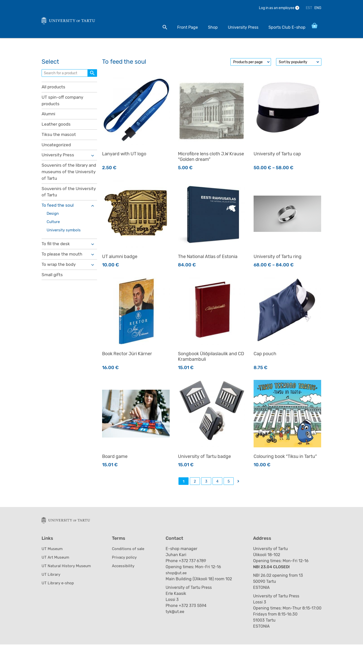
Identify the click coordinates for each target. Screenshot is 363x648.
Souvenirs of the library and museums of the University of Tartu (66, 176)
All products (54, 89)
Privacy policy (126, 560)
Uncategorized (57, 148)
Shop (208, 27)
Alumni (49, 117)
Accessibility (125, 569)
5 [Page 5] (229, 483)
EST (309, 8)
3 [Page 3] (206, 483)
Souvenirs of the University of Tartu (61, 197)
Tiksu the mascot (59, 138)
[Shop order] (298, 63)
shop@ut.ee (178, 576)
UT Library (51, 577)
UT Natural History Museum (67, 569)
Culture (54, 228)
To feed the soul (58, 211)
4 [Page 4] (217, 483)
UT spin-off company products (64, 103)
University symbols (64, 236)
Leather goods (57, 127)
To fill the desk (56, 251)
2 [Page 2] (195, 483)
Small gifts (53, 282)
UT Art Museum (56, 560)
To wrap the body (59, 272)
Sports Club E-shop (281, 27)
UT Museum (53, 552)
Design (53, 219)
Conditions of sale (130, 552)
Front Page (182, 27)
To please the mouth (63, 261)
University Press (238, 27)
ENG (317, 8)
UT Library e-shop (59, 586)
